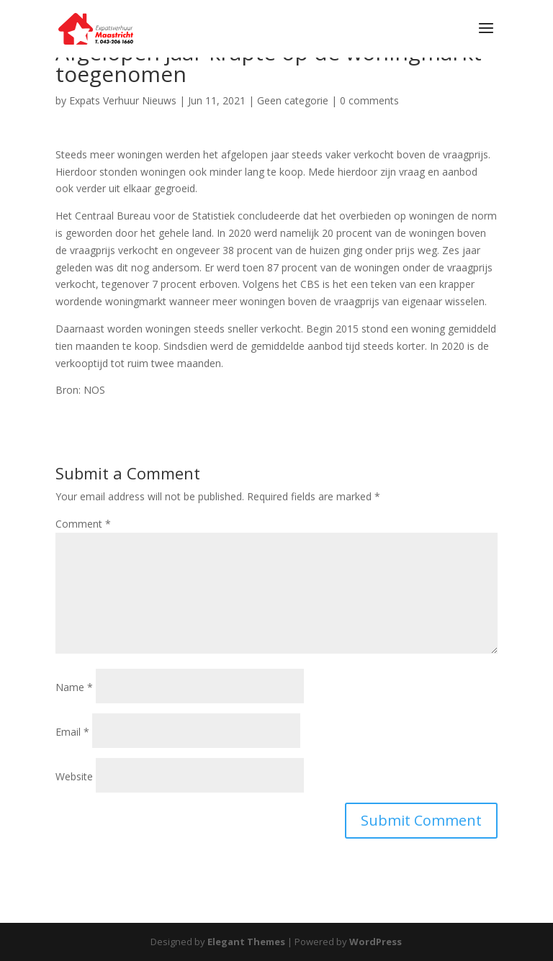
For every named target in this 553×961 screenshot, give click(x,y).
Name (74, 687)
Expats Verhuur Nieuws (122, 100)
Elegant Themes (246, 941)
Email (72, 732)
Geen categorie (292, 100)
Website (74, 776)
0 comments (369, 100)
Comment (83, 524)
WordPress (375, 941)
